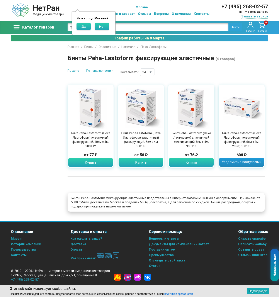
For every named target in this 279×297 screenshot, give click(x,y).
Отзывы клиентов (252, 255)
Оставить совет (251, 249)
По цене (73, 70)
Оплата (76, 249)
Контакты (201, 14)
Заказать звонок (255, 16)
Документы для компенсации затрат (179, 244)
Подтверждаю (258, 291)
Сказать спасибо (252, 239)
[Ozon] (127, 277)
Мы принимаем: (94, 258)
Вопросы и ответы (164, 239)
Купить (90, 162)
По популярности (98, 70)
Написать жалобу (252, 244)
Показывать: (129, 72)
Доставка (78, 244)
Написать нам (275, 265)
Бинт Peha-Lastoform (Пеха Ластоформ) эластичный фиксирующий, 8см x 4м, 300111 (191, 139)
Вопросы (161, 14)
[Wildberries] (137, 277)
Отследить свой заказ (167, 260)
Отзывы (144, 14)
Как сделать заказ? (86, 239)
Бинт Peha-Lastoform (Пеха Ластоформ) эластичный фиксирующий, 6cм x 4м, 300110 (141, 139)
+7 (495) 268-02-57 (244, 6)
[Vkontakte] (147, 277)
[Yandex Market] (117, 277)
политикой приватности (178, 293)
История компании (26, 244)
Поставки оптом (162, 249)
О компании (181, 14)
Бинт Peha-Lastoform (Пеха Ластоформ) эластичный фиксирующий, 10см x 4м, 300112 (90, 139)
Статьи (154, 266)
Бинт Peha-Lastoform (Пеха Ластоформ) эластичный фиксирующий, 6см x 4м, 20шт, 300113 (241, 139)
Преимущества (23, 249)
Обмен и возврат (121, 14)
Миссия (17, 239)
